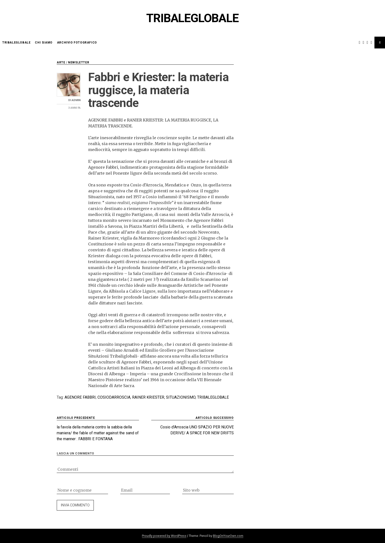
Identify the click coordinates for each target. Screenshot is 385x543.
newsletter (78, 62)
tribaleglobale (213, 397)
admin (76, 100)
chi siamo (43, 42)
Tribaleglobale (192, 18)
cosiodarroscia (113, 397)
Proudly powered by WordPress (164, 536)
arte (61, 62)
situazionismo (180, 397)
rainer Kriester (148, 397)
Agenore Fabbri (80, 397)
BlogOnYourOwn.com (228, 536)
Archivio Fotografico (77, 42)
